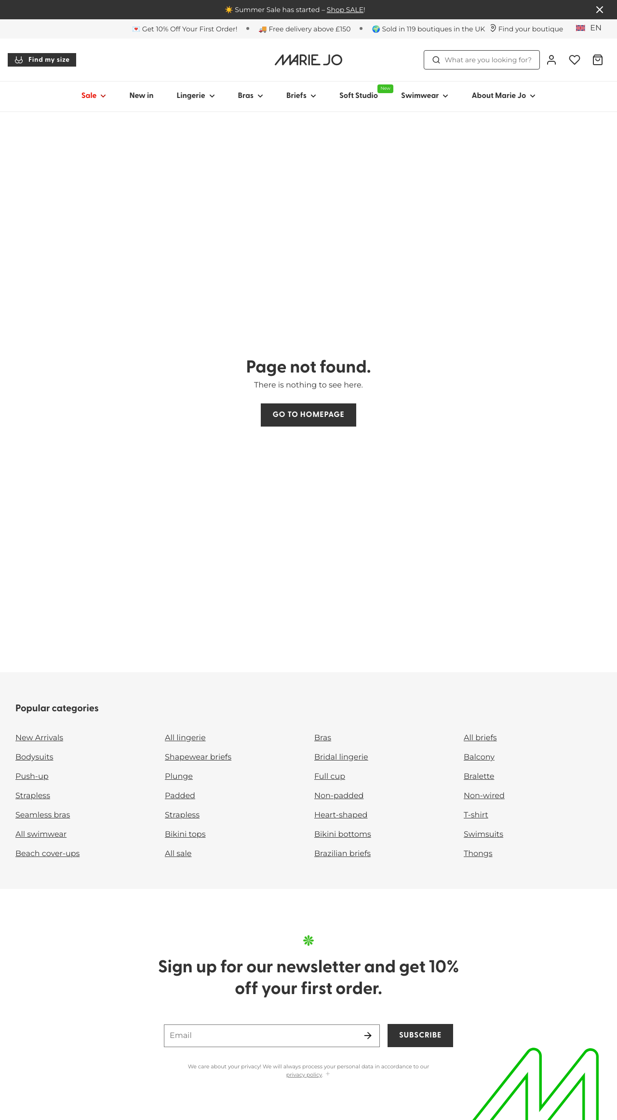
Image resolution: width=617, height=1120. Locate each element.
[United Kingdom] (592, 28)
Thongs (478, 853)
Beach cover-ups (47, 853)
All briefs (480, 738)
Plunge (179, 776)
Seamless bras (42, 815)
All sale (178, 853)
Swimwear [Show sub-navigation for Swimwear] (424, 96)
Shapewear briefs (198, 757)
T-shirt (476, 815)
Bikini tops (185, 834)
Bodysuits (34, 757)
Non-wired (484, 796)
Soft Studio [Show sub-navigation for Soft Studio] (364, 92)
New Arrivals (39, 738)
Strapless (32, 796)
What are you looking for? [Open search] (482, 59)
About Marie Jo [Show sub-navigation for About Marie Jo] (503, 96)
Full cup (329, 776)
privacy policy (304, 1074)
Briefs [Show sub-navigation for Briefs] (301, 96)
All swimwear (41, 834)
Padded (180, 796)
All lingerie (185, 738)
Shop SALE (345, 9)
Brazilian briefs (342, 853)
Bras (322, 738)
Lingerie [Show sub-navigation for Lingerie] (196, 96)
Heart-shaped (340, 815)
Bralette (479, 776)
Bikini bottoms (342, 834)
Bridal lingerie (341, 757)
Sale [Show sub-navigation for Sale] (94, 96)
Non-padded (338, 796)
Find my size (42, 60)
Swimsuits (483, 834)
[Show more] (328, 1074)
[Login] (551, 60)
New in (141, 96)
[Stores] (526, 29)
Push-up (32, 776)
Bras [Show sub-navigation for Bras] (251, 96)
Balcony (479, 757)
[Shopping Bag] (597, 60)
